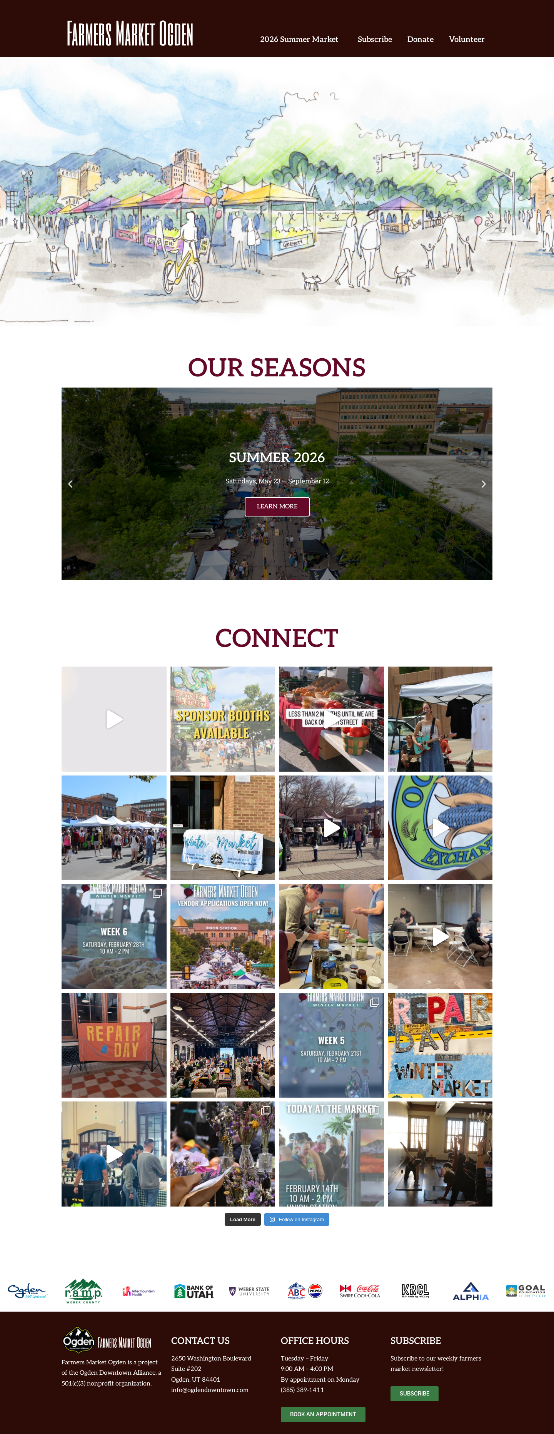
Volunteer (467, 39)
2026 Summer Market (301, 39)
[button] (70, 484)
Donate (420, 39)
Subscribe (375, 39)
